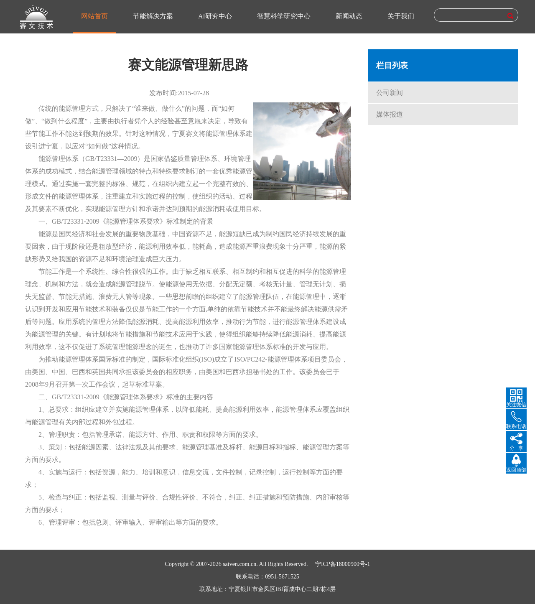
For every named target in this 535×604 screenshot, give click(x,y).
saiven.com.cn (239, 564)
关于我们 (400, 16)
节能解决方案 (153, 16)
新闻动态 (349, 16)
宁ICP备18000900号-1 (342, 564)
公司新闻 (389, 92)
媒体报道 (389, 114)
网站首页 (94, 16)
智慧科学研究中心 (284, 16)
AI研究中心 (215, 16)
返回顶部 (516, 470)
